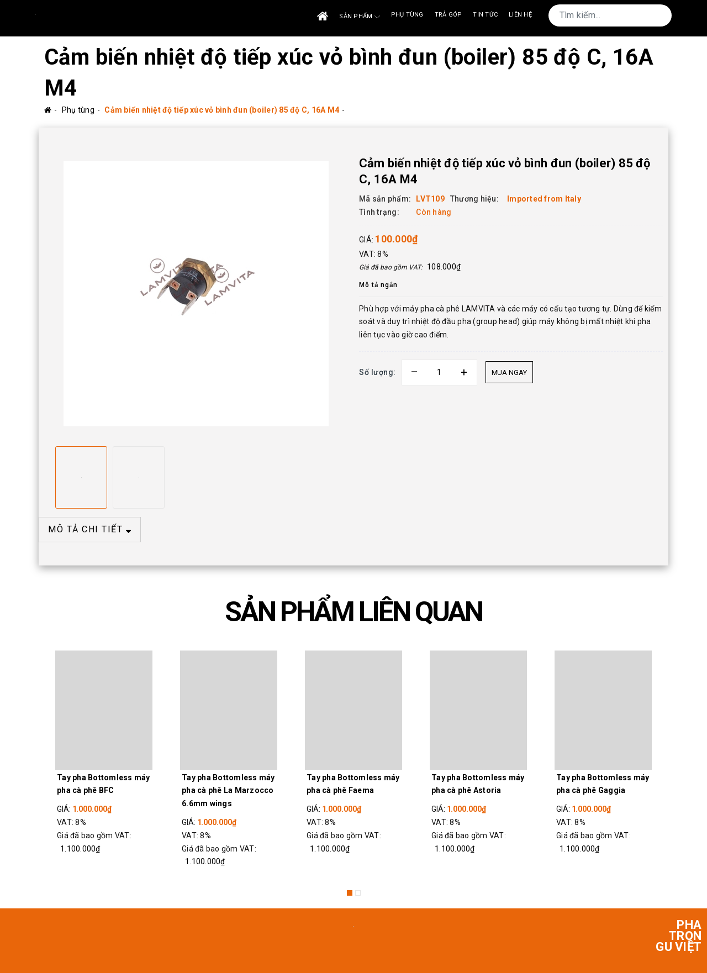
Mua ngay (509, 372)
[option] (196, 293)
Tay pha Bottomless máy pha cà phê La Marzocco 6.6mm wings (228, 790)
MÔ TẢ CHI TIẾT (89, 529)
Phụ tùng (407, 14)
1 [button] (349, 893)
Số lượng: (377, 372)
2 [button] (358, 893)
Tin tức (485, 14)
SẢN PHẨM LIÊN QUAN (353, 612)
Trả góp (448, 14)
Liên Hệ (520, 14)
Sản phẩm (359, 17)
